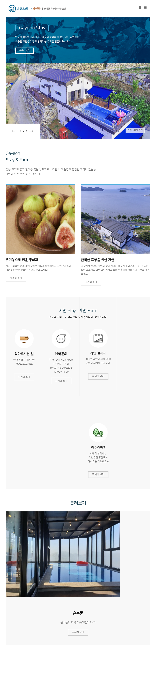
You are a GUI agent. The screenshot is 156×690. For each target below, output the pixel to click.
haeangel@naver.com (94, 661)
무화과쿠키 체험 (38, 636)
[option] (78, 77)
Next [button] (31, 131)
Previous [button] (13, 131)
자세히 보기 (24, 50)
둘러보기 (78, 409)
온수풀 (78, 519)
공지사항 (15, 636)
